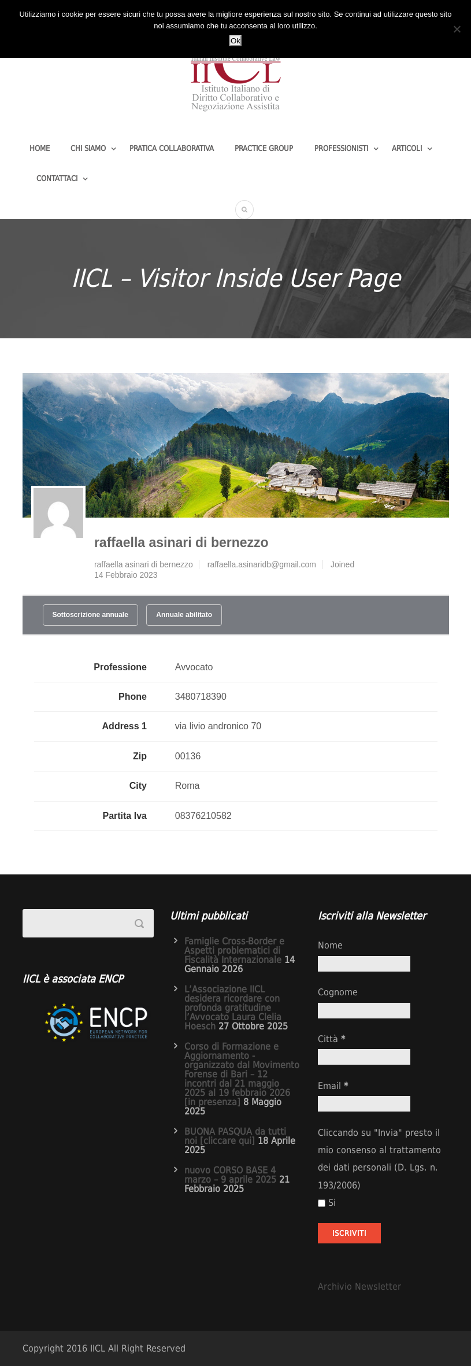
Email (333, 1085)
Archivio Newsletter (359, 1286)
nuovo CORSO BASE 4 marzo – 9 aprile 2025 (230, 1175)
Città (331, 1038)
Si (327, 1202)
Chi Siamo (88, 148)
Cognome (338, 992)
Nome (330, 945)
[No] (456, 29)
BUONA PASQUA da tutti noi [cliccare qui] (235, 1136)
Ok (235, 40)
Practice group (264, 148)
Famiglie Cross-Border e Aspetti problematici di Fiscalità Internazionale (234, 950)
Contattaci (56, 178)
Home (39, 148)
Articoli (407, 148)
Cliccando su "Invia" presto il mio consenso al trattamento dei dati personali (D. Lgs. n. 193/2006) (379, 1159)
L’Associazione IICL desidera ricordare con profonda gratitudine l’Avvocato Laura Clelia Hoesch (232, 1008)
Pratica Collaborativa (171, 148)
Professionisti (341, 148)
